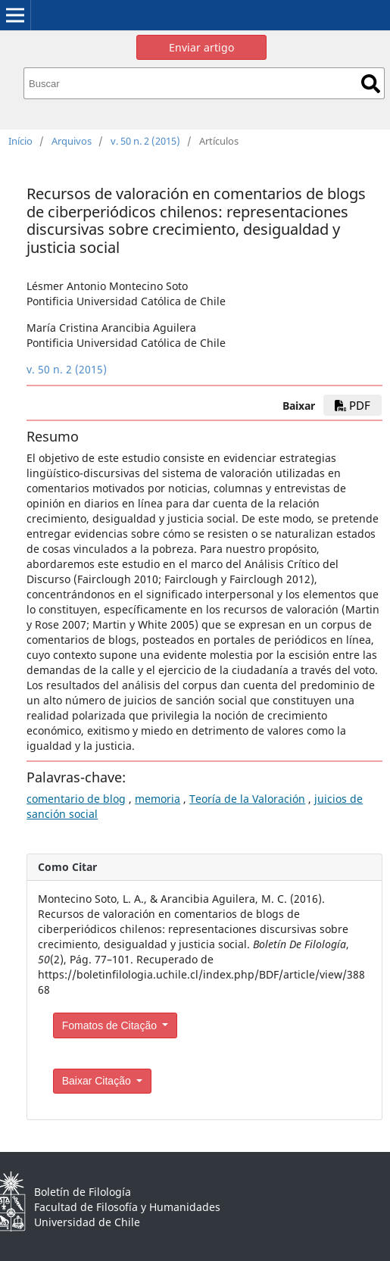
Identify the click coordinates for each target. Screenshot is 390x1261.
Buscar (370, 83)
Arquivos (71, 141)
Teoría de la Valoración (247, 798)
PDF (352, 405)
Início (20, 141)
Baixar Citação (98, 1081)
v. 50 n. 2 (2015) (145, 141)
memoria (157, 798)
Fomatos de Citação (111, 1025)
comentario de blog (76, 798)
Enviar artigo (201, 47)
